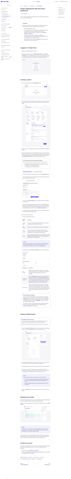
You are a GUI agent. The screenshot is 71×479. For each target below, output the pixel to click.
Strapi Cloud (30, 51)
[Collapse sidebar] (7, 478)
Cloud (38, 1)
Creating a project (61, 10)
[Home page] (21, 6)
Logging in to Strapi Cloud (62, 9)
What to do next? (61, 14)
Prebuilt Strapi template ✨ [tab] (28, 171)
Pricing (47, 148)
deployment (30, 457)
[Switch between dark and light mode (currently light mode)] (69, 1)
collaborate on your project (34, 450)
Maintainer (39, 39)
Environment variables (43, 277)
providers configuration (27, 305)
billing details (25, 457)
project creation (35, 457)
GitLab (41, 35)
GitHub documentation (42, 207)
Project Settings (42, 245)
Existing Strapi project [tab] (38, 171)
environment (41, 457)
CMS (33, 1)
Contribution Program (63, 1)
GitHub (56, 1)
